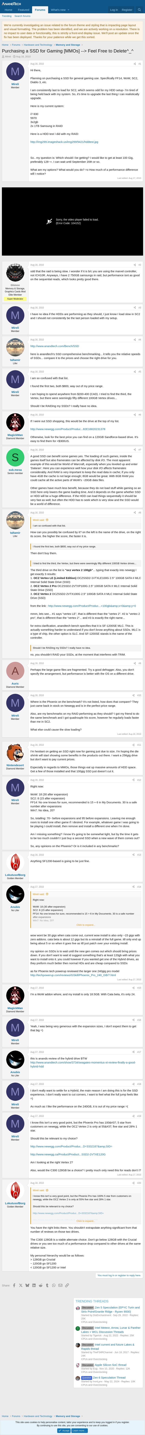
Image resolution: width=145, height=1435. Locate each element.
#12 (139, 780)
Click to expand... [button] (85, 924)
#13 (139, 855)
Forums (40, 9)
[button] (68, 9)
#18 (139, 1084)
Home (8, 9)
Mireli (8, 56)
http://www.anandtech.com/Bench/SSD (54, 346)
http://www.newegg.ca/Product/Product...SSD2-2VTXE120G (68, 1154)
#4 (140, 339)
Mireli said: (39, 520)
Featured (23, 9)
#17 (139, 1052)
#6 (140, 414)
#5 (140, 371)
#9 (140, 663)
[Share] (134, 64)
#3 (140, 307)
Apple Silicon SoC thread (103, 1364)
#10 (139, 695)
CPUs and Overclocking (94, 1322)
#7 (140, 449)
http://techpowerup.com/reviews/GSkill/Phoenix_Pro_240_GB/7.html (73, 975)
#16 (139, 1020)
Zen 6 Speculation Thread (103, 1377)
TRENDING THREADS (92, 1301)
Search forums (23, 16)
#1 (140, 64)
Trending (7, 16)
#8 (140, 512)
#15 (139, 988)
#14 (139, 887)
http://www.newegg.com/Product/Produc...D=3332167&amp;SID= (71, 1146)
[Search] (139, 9)
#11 (139, 745)
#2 (140, 265)
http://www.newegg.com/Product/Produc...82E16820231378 (67, 429)
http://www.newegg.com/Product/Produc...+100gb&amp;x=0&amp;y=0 (92, 605)
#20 (139, 1183)
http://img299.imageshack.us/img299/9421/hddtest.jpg (64, 141)
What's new (58, 9)
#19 (139, 1116)
